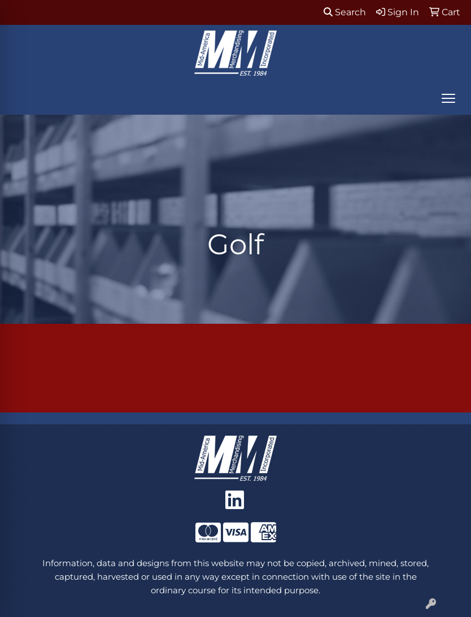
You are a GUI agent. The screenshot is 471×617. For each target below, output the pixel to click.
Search (345, 12)
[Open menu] (448, 98)
